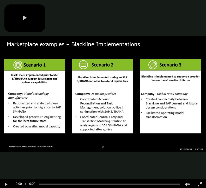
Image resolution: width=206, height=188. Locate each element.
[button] (24, 18)
